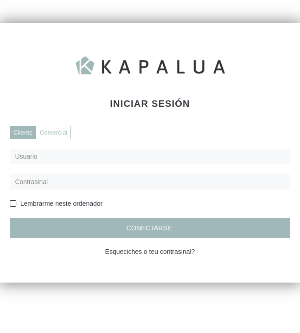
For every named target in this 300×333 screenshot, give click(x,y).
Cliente (22, 132)
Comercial (53, 132)
